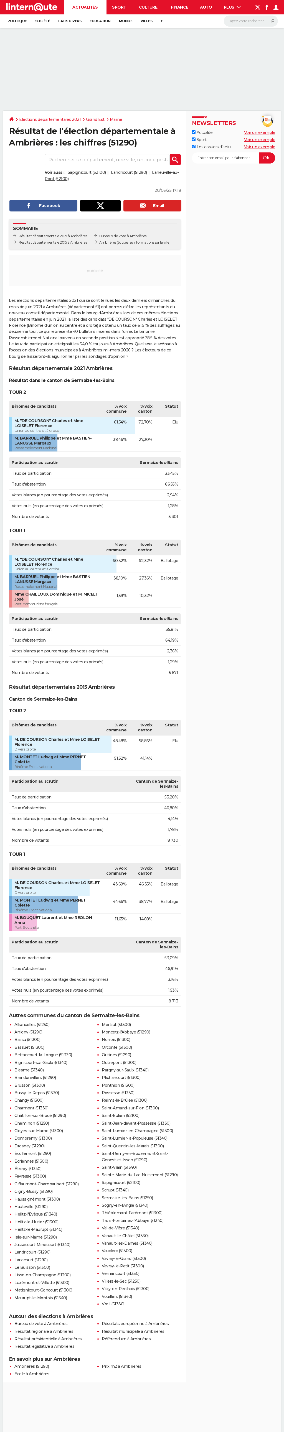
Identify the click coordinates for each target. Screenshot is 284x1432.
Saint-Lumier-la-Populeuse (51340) (135, 1138)
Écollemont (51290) (32, 1153)
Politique (17, 21)
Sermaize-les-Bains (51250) (127, 1197)
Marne (116, 119)
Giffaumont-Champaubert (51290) (46, 1183)
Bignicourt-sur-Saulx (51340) (40, 1062)
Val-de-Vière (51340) (120, 1228)
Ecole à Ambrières (31, 1373)
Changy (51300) (28, 1100)
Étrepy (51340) (27, 1168)
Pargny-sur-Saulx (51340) (125, 1070)
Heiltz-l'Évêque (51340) (35, 1214)
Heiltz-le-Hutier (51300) (36, 1221)
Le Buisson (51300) (32, 1267)
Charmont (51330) (31, 1108)
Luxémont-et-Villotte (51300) (41, 1282)
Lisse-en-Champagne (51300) (42, 1274)
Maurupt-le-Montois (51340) (40, 1297)
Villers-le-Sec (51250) (121, 1281)
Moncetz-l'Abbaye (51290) (126, 1032)
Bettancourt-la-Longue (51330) (43, 1054)
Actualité (202, 132)
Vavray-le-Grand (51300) (124, 1258)
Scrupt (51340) (115, 1190)
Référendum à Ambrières (126, 1338)
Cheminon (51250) (31, 1123)
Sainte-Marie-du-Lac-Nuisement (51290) (140, 1174)
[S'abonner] (233, 158)
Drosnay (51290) (29, 1145)
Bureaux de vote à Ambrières (122, 236)
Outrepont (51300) (119, 1062)
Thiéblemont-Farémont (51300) (132, 1212)
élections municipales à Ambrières (69, 350)
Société (42, 21)
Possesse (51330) (118, 1092)
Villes (146, 21)
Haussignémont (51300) (37, 1199)
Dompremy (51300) (33, 1138)
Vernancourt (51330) (121, 1273)
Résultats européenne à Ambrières (135, 1323)
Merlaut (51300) (116, 1024)
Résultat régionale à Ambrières (43, 1331)
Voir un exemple (259, 132)
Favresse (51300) (30, 1176)
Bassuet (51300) (29, 1047)
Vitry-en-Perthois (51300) (125, 1288)
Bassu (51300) (27, 1039)
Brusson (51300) (29, 1085)
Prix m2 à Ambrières (121, 1366)
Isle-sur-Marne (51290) (35, 1237)
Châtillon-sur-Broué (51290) (40, 1115)
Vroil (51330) (113, 1303)
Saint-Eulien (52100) (120, 1115)
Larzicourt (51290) (30, 1259)
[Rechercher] (251, 21)
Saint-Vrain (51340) (119, 1167)
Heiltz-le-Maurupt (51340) (38, 1229)
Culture (148, 7)
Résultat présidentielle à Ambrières (48, 1338)
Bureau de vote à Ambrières (40, 1323)
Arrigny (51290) (28, 1032)
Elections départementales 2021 (50, 119)
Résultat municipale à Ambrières (133, 1331)
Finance (179, 7)
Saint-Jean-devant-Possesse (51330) (136, 1123)
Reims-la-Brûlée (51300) (125, 1100)
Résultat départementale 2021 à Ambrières (53, 236)
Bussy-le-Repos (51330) (36, 1092)
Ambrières (107, 242)
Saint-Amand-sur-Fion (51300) (130, 1108)
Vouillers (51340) (117, 1296)
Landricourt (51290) (129, 172)
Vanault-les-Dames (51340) (127, 1243)
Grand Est (95, 119)
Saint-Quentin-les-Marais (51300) (133, 1145)
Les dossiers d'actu (211, 146)
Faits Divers (69, 21)
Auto (206, 7)
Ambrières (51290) (31, 1366)
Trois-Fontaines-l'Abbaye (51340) (132, 1220)
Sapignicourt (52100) (87, 172)
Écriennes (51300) (31, 1161)
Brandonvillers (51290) (35, 1077)
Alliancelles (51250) (31, 1024)
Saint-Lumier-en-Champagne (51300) (137, 1130)
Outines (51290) (116, 1054)
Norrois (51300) (116, 1039)
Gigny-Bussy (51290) (33, 1191)
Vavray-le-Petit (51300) (123, 1265)
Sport (119, 7)
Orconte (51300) (117, 1047)
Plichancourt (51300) (121, 1077)
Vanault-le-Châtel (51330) (125, 1235)
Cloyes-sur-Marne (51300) (38, 1130)
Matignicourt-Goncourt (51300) (43, 1290)
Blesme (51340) (29, 1070)
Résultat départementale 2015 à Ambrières (53, 242)
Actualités (85, 7)
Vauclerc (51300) (117, 1250)
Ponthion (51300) (118, 1085)
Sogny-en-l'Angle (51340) (125, 1205)
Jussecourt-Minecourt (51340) (42, 1244)
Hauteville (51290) (30, 1206)
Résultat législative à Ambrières (44, 1346)
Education (100, 21)
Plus (232, 7)
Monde (126, 21)
